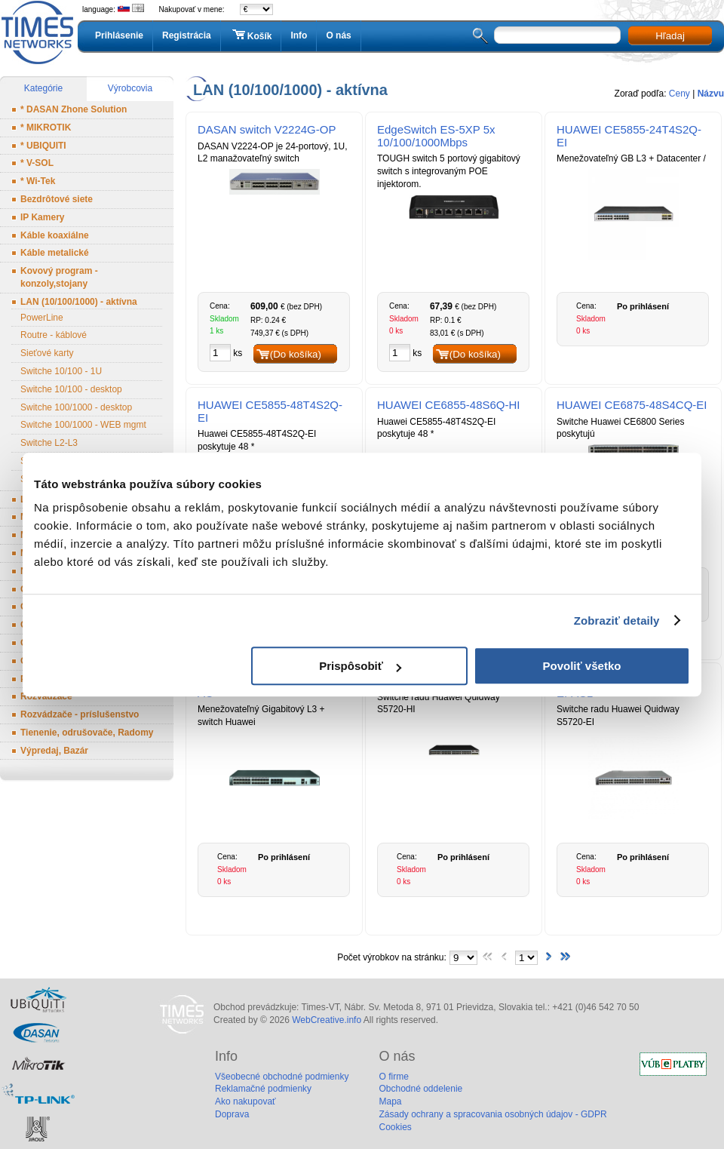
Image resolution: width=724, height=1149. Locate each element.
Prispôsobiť (360, 665)
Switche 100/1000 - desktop (76, 407)
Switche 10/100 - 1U (61, 371)
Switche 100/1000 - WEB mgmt (83, 424)
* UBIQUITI (43, 145)
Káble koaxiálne (54, 235)
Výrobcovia (130, 88)
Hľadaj (670, 35)
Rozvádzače (46, 696)
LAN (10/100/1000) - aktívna (78, 301)
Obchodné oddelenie (420, 1088)
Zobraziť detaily (617, 620)
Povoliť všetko (582, 665)
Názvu (711, 93)
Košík (251, 35)
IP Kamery (42, 217)
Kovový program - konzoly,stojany (59, 277)
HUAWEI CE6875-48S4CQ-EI (632, 404)
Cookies (395, 1127)
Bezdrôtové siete (56, 199)
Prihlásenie (119, 35)
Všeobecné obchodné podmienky (281, 1076)
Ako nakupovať (245, 1101)
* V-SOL (37, 163)
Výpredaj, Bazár (54, 750)
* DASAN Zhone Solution (73, 109)
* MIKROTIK (45, 127)
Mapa (390, 1101)
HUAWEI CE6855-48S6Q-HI (448, 404)
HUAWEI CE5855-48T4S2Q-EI (270, 411)
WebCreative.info (326, 1020)
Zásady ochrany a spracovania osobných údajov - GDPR (492, 1114)
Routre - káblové (53, 335)
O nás (338, 35)
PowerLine (41, 317)
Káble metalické (54, 252)
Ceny (679, 93)
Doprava (232, 1114)
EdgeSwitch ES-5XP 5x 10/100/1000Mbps (436, 136)
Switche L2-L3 (49, 443)
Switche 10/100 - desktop (71, 389)
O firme (393, 1076)
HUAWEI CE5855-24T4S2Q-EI (629, 136)
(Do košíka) (295, 354)
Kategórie (43, 88)
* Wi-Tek (37, 181)
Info (298, 35)
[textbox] (557, 35)
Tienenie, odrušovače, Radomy (87, 732)
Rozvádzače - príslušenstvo (79, 714)
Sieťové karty (47, 353)
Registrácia (186, 35)
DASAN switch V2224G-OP (267, 129)
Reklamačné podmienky (263, 1088)
